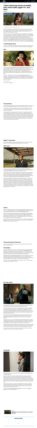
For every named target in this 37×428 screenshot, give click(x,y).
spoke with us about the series (16, 388)
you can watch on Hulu (28, 249)
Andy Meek (5, 11)
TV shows (11, 39)
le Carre (12, 38)
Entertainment (5, 3)
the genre (31, 35)
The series (5, 255)
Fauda (24, 211)
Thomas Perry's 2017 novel (15, 255)
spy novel (24, 34)
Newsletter (33, 1)
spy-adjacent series (30, 41)
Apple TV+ (20, 142)
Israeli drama (22, 210)
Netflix (29, 46)
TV (8, 3)
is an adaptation (9, 170)
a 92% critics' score (23, 75)
